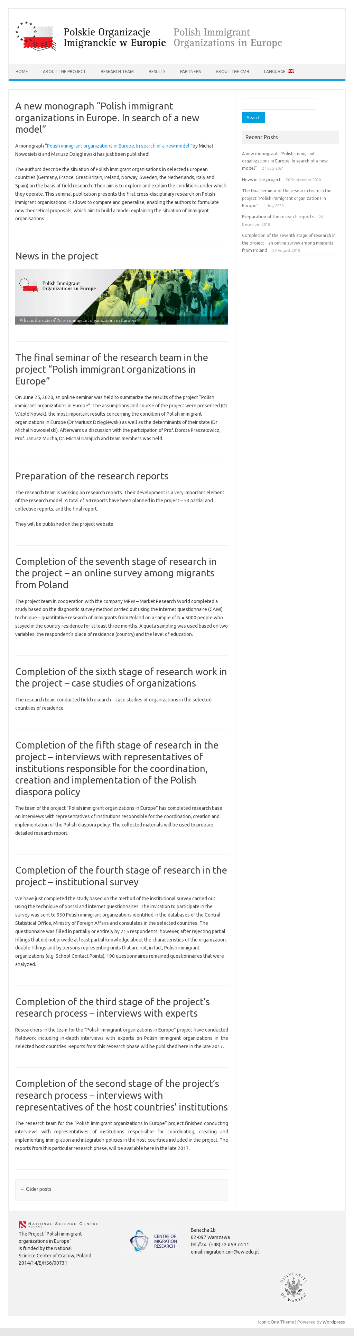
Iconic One (268, 1321)
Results (157, 71)
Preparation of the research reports (91, 475)
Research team (117, 71)
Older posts (36, 1189)
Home (22, 71)
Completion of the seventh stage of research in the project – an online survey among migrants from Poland (116, 573)
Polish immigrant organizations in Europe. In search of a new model (118, 146)
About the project (64, 71)
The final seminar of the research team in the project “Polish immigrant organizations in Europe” (111, 369)
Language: (279, 71)
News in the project (57, 255)
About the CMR (232, 71)
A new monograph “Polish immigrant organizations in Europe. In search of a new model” (107, 117)
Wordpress (334, 1321)
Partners (190, 71)
